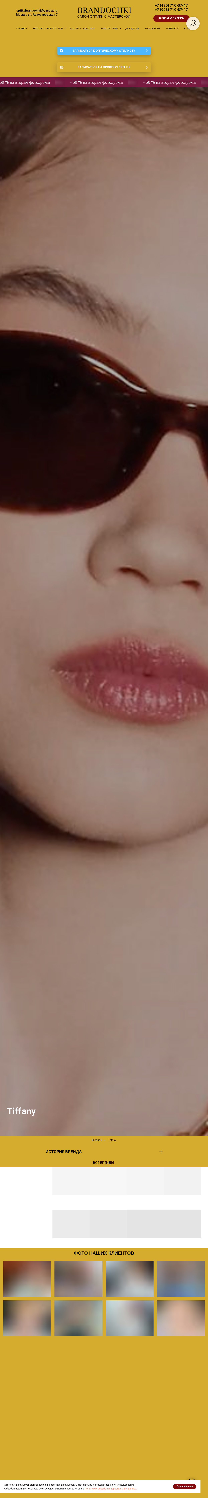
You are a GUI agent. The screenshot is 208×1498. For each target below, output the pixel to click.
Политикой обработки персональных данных (111, 1488)
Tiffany (112, 1140)
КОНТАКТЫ (172, 28)
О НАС (188, 28)
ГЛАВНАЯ (21, 28)
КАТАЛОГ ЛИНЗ (110, 28)
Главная (97, 1140)
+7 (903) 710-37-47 (171, 10)
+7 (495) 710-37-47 (171, 5)
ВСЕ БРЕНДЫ (103, 1163)
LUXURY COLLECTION (82, 28)
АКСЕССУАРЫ (152, 28)
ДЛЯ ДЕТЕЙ (132, 28)
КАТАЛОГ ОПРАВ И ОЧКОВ (48, 28)
